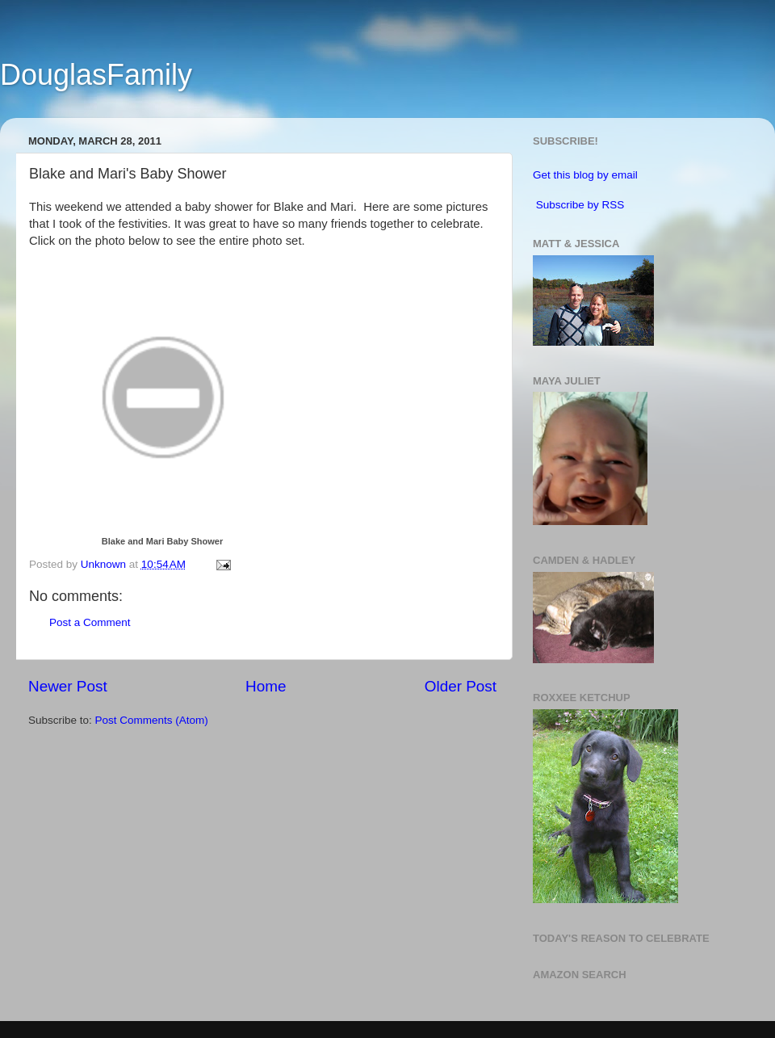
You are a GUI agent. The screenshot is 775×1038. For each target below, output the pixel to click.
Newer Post (67, 686)
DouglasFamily (96, 74)
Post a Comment (90, 622)
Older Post (460, 686)
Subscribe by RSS (580, 205)
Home (265, 686)
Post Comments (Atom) (151, 720)
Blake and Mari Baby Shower (162, 541)
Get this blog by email (585, 175)
